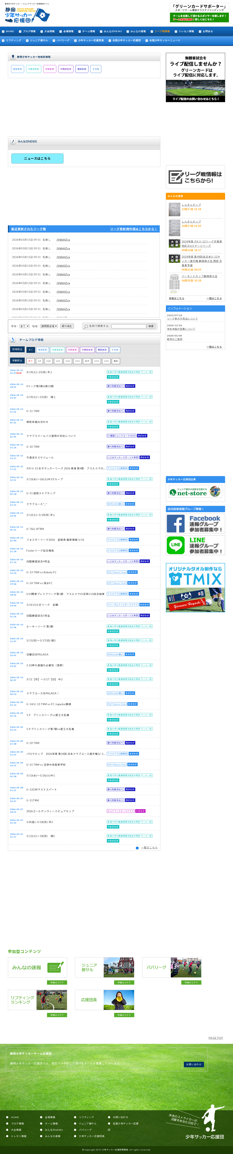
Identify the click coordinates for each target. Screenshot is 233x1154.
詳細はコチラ (57, 982)
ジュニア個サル (39, 40)
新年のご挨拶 (174, 339)
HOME (10, 31)
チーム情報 (88, 31)
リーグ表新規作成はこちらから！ (134, 229)
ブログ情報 (29, 31)
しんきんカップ (191, 204)
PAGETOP (216, 1037)
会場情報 (68, 31)
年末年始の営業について (181, 328)
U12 (68, 361)
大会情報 (49, 31)
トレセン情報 (186, 31)
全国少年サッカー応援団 (127, 40)
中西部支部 (65, 69)
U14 (106, 361)
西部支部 (82, 69)
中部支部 (49, 69)
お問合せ (208, 31)
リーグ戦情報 (162, 31)
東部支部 (17, 69)
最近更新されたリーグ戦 (28, 229)
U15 (77, 361)
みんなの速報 (138, 31)
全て (31, 350)
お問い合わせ (194, 1064)
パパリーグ (63, 40)
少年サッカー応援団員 (91, 40)
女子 (87, 361)
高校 (116, 361)
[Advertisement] (195, 133)
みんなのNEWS (113, 31)
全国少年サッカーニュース (164, 40)
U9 (39, 361)
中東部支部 (33, 69)
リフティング (13, 40)
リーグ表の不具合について (182, 318)
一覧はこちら (149, 847)
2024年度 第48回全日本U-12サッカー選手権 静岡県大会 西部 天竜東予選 (202, 261)
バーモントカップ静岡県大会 (200, 276)
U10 (48, 361)
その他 (96, 69)
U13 (96, 361)
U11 (58, 361)
